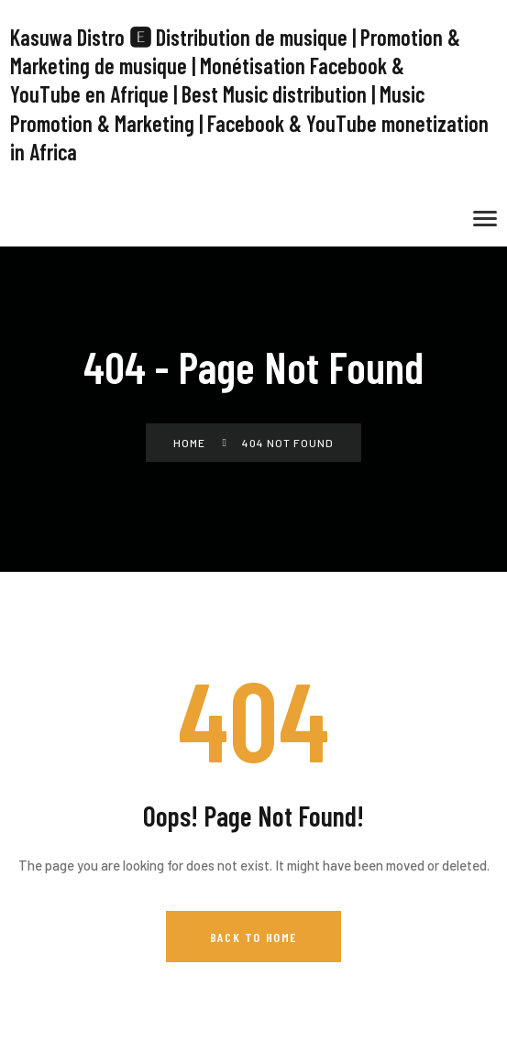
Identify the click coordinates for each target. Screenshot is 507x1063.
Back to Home (253, 937)
